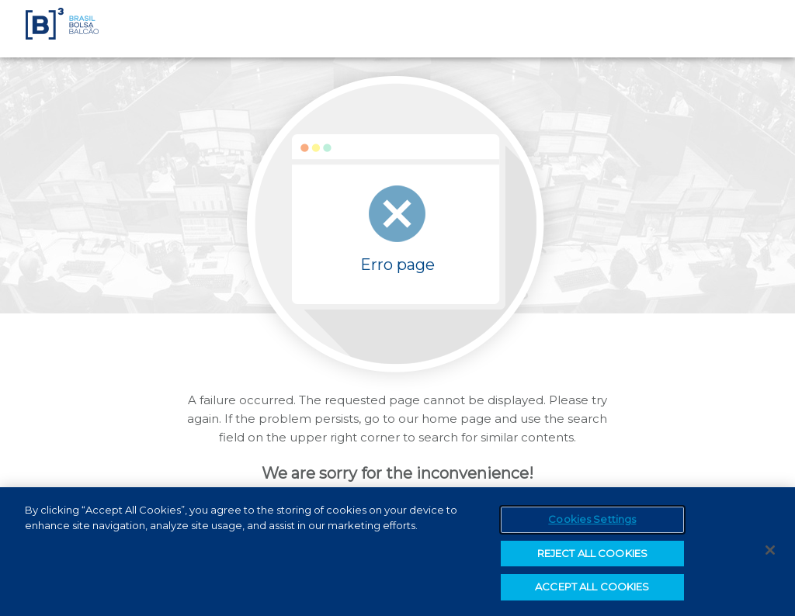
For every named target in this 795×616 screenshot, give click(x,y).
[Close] (770, 550)
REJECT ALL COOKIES (592, 553)
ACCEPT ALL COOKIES (592, 586)
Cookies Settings (592, 519)
